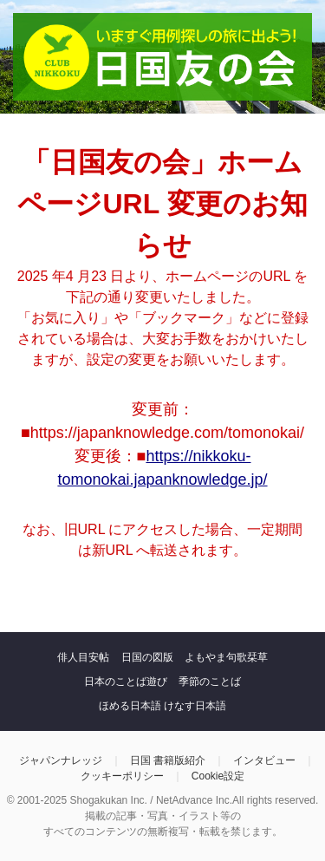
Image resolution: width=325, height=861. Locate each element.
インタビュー (264, 760)
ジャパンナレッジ (60, 760)
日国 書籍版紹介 (167, 760)
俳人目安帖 (83, 657)
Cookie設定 (218, 776)
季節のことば (210, 681)
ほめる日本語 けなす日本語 (162, 706)
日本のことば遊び (125, 681)
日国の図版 (147, 657)
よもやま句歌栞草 (226, 657)
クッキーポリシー (122, 776)
